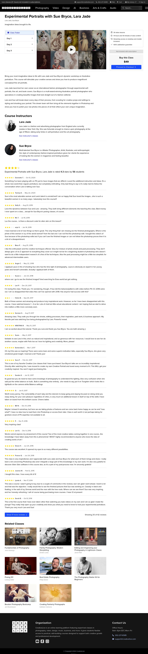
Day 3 (9, 50)
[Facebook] (42, 641)
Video (56, 8)
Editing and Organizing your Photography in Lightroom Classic (88, 548)
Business (84, 8)
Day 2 (9, 44)
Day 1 (9, 38)
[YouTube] (37, 641)
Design (66, 8)
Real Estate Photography (49, 577)
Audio (113, 8)
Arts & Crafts (99, 8)
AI (75, 8)
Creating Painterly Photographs (52, 604)
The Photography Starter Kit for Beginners (87, 578)
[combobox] (131, 8)
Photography (42, 8)
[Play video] (71, 49)
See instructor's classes (28, 136)
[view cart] (120, 2)
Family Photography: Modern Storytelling (51, 548)
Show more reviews (17, 514)
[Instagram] (47, 641)
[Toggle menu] (146, 8)
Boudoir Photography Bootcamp (18, 604)
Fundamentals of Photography (17, 547)
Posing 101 (9, 577)
